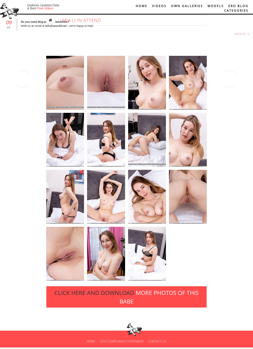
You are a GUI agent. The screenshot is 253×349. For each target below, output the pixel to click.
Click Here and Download (126, 298)
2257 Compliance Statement (122, 343)
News (91, 343)
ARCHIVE (240, 35)
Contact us (157, 343)
